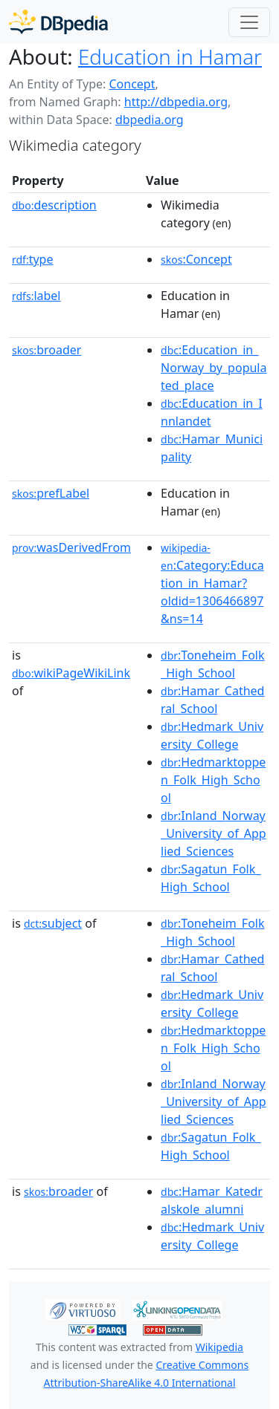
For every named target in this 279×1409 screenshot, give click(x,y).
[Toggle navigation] (249, 22)
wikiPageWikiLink (71, 673)
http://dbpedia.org (176, 102)
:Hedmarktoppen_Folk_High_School (213, 780)
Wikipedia (219, 1347)
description (54, 205)
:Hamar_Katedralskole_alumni (212, 1200)
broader (46, 350)
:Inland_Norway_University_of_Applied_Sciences (213, 833)
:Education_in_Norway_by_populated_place (213, 368)
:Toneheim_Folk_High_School (212, 664)
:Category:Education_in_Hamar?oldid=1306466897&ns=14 (212, 584)
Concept (132, 84)
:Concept (196, 259)
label (36, 295)
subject (53, 923)
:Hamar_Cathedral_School (212, 700)
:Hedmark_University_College (212, 735)
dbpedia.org (149, 119)
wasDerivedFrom (71, 547)
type (33, 259)
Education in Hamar (170, 56)
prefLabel (50, 493)
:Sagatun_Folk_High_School (210, 878)
